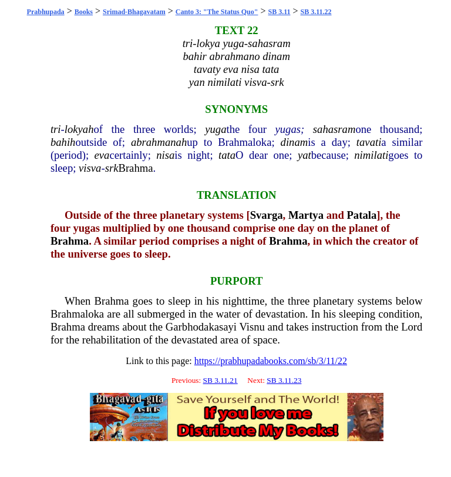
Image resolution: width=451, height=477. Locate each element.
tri (56, 129)
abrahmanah (159, 142)
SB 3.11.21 (220, 380)
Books (84, 12)
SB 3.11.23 (284, 380)
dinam (294, 142)
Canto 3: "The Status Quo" (217, 12)
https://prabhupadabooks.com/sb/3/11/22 (270, 361)
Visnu (251, 327)
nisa (165, 155)
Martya (306, 215)
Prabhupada (46, 12)
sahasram (334, 129)
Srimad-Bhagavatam (134, 12)
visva (90, 168)
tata (226, 155)
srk (112, 168)
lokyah (79, 129)
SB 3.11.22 (316, 12)
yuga (215, 129)
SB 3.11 (279, 12)
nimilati (371, 155)
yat (304, 155)
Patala (361, 215)
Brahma (135, 168)
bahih (63, 142)
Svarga (266, 215)
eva (102, 155)
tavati (369, 142)
